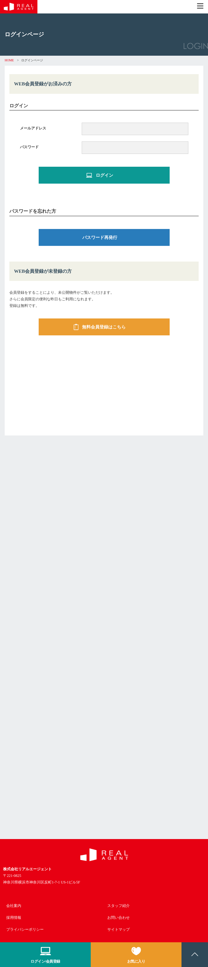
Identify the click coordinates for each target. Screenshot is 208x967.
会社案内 (13, 905)
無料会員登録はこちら (100, 327)
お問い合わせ (118, 917)
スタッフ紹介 (118, 905)
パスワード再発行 (99, 238)
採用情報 (13, 917)
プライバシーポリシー (25, 929)
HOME (9, 60)
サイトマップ (118, 929)
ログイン (99, 175)
